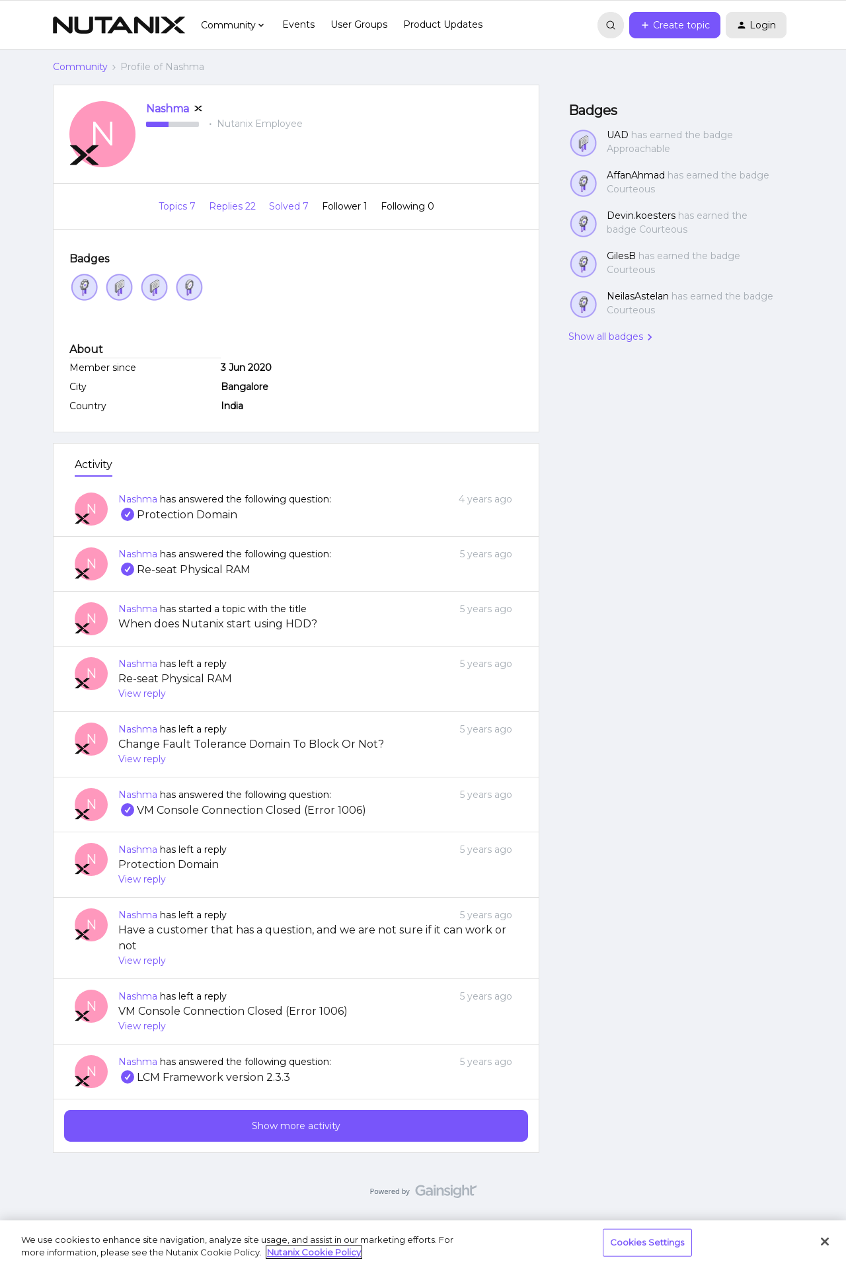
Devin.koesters (641, 215)
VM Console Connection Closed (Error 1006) (242, 810)
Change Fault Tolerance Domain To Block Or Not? (251, 744)
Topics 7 (178, 206)
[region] (423, 1243)
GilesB (621, 256)
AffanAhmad (636, 175)
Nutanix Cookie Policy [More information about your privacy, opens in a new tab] (314, 1252)
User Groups (358, 24)
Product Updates (442, 24)
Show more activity (296, 1126)
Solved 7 (290, 206)
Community (80, 67)
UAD (618, 135)
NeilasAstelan (638, 296)
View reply (142, 693)
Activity (93, 464)
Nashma (167, 108)
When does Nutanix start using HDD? (217, 623)
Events (298, 24)
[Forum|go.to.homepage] (119, 25)
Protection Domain (177, 514)
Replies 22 (233, 206)
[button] (674, 25)
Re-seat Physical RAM (184, 569)
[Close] (824, 1241)
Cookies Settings (647, 1242)
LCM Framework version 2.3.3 (204, 1077)
